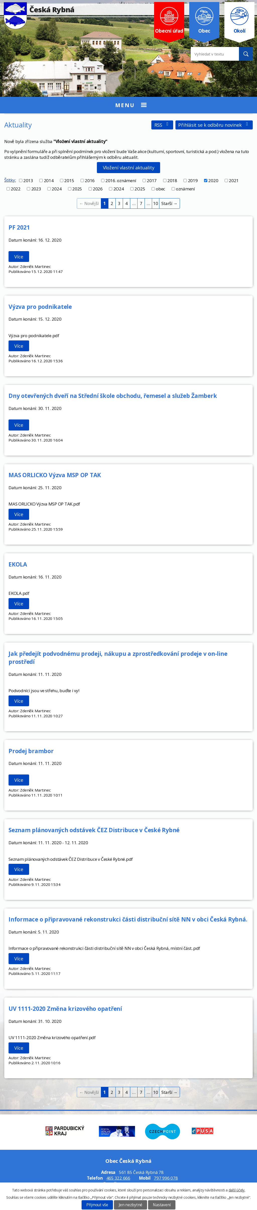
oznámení (185, 189)
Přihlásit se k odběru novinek (214, 125)
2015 (69, 180)
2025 (77, 189)
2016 (90, 180)
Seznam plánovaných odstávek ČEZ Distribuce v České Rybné (94, 830)
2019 (193, 180)
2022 (16, 189)
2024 (56, 189)
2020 (213, 180)
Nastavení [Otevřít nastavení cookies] (162, 1204)
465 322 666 (118, 1178)
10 (155, 203)
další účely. (237, 1190)
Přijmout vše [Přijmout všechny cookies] (97, 1204)
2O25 (140, 189)
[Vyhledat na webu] (211, 54)
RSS (162, 125)
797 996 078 (166, 1178)
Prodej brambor (31, 751)
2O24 (118, 189)
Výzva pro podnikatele (40, 307)
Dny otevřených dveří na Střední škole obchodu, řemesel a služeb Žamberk (113, 396)
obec (160, 189)
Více (18, 256)
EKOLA (18, 564)
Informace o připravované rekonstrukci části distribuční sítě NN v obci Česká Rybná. (128, 919)
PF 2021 (19, 227)
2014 (49, 180)
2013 (28, 180)
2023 (36, 189)
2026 (98, 189)
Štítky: (10, 180)
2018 (172, 180)
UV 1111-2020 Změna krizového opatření (65, 1009)
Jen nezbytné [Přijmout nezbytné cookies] (130, 1204)
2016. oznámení (120, 180)
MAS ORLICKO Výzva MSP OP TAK (55, 475)
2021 (234, 180)
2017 (152, 180)
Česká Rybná (39, 9)
